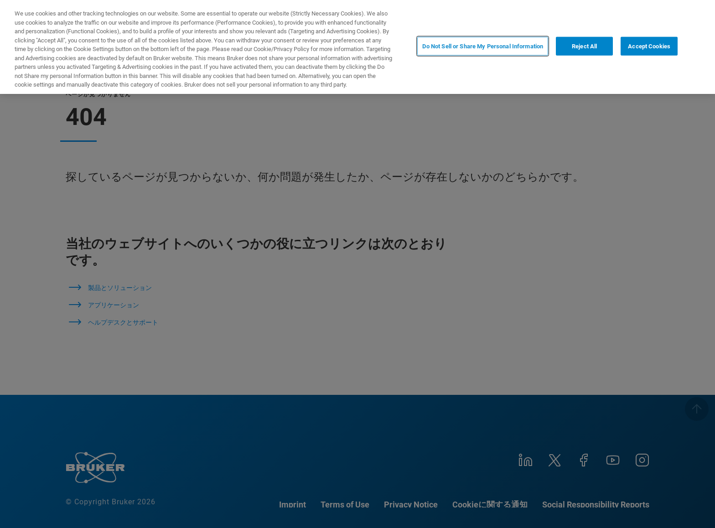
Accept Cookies (649, 46)
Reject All (584, 46)
